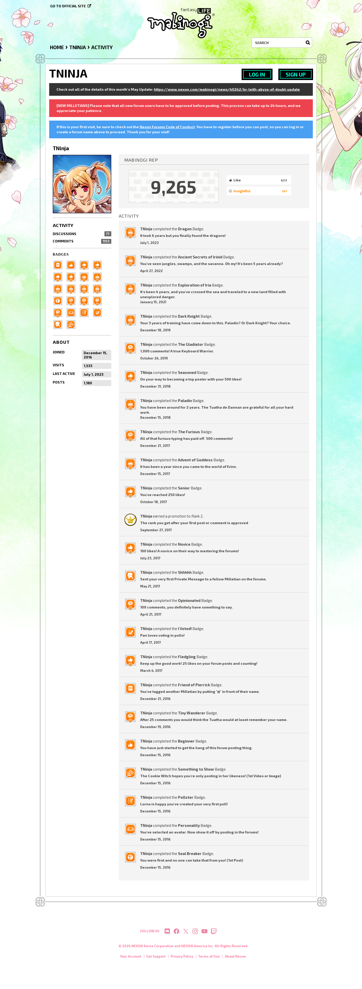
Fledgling (187, 656)
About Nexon (235, 959)
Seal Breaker (190, 853)
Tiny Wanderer (191, 713)
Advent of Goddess (195, 460)
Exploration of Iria (194, 285)
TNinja (146, 228)
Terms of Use (209, 959)
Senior (184, 488)
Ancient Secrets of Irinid (200, 257)
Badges (61, 254)
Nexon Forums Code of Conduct (167, 127)
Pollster (185, 797)
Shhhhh (185, 572)
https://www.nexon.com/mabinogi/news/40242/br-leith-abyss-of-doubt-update (227, 89)
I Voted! (185, 628)
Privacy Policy (182, 959)
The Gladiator (190, 344)
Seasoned (187, 372)
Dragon (185, 228)
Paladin (185, 400)
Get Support (156, 959)
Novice (184, 544)
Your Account (130, 959)
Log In (257, 74)
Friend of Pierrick (194, 684)
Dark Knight (189, 316)
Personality (189, 825)
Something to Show (196, 769)
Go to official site (68, 6)
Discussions (82, 233)
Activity (63, 225)
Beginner (186, 741)
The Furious (189, 431)
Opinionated (189, 600)
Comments (82, 241)
